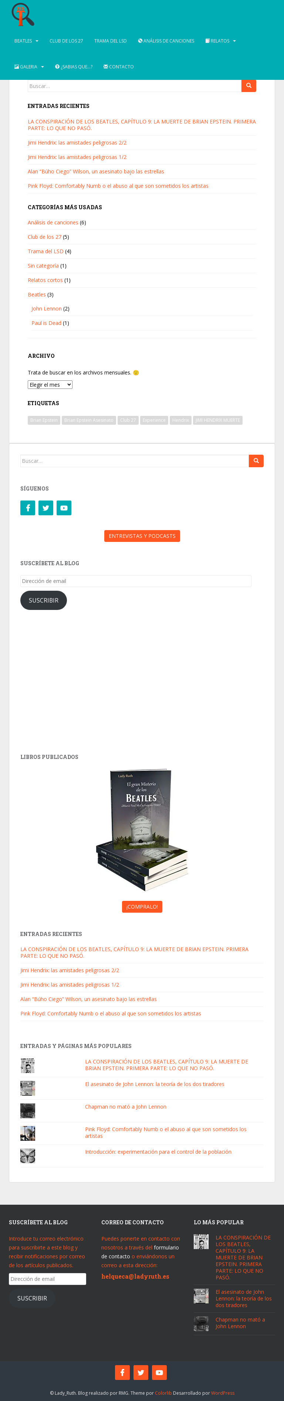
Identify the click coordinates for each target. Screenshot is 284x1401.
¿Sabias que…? (73, 67)
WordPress (222, 1393)
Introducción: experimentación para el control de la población (158, 1151)
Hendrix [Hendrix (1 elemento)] (180, 420)
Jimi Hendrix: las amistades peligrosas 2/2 (77, 142)
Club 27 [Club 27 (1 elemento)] (128, 420)
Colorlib (163, 1393)
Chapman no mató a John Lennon (125, 1106)
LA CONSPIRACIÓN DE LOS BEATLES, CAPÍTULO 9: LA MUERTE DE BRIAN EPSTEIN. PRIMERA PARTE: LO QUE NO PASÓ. (142, 125)
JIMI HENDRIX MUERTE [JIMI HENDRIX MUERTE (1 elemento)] (218, 420)
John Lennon (46, 308)
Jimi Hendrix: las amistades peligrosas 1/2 (77, 156)
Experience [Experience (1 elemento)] (154, 420)
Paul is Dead (46, 322)
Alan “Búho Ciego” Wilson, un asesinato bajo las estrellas (96, 171)
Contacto (119, 67)
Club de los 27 (66, 41)
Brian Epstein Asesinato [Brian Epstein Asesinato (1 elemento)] (89, 420)
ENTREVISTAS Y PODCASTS (142, 535)
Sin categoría (43, 265)
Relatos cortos (45, 280)
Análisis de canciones (166, 41)
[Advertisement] (142, 684)
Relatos (217, 41)
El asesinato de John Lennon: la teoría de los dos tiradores (154, 1084)
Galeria (25, 67)
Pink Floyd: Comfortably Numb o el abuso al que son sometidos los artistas (118, 185)
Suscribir (43, 600)
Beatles (23, 41)
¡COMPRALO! (142, 906)
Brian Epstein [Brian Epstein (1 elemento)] (44, 420)
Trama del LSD (110, 41)
